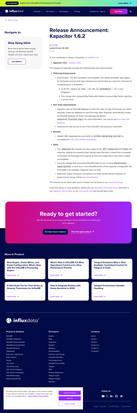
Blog (50, 339)
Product (52, 51)
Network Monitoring (13, 378)
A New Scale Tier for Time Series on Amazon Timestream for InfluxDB (25, 287)
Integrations (10, 351)
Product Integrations (56, 372)
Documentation (54, 351)
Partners (94, 342)
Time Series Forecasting (15, 372)
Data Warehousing (13, 375)
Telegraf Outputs (54, 378)
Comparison (126, 406)
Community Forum (55, 360)
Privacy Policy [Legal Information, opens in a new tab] (43, 396)
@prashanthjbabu (90, 177)
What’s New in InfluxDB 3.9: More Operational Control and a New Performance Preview (67, 265)
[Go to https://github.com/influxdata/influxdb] (116, 396)
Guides (51, 336)
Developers (63, 11)
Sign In (102, 11)
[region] (43, 398)
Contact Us (94, 11)
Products (37, 11)
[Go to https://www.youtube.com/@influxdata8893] (103, 396)
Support (51, 345)
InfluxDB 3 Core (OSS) (57, 363)
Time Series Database (14, 369)
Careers (94, 339)
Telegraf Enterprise (13, 348)
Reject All (70, 398)
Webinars (52, 348)
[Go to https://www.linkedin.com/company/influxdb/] (111, 396)
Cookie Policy (114, 406)
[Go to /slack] (121, 396)
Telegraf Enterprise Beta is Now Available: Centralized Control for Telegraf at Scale (110, 265)
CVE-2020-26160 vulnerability (83, 139)
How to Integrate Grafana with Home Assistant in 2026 (65, 287)
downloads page (115, 182)
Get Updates (17, 61)
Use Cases (50, 11)
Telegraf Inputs (54, 375)
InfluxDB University (55, 357)
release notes (75, 62)
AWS (50, 369)
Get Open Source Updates (55, 231)
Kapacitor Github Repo (62, 191)
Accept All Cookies (70, 393)
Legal (96, 406)
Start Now (119, 11)
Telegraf (51, 366)
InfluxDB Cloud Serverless (15, 342)
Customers (52, 342)
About (93, 336)
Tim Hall (55, 45)
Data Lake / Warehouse (14, 354)
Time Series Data (12, 366)
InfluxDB (9, 336)
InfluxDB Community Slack (105, 187)
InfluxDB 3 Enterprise (13, 339)
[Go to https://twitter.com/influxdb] (107, 396)
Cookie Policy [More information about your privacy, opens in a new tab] (33, 396)
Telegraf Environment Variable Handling (109, 287)
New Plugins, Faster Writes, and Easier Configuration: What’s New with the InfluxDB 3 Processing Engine (24, 266)
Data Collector (11, 357)
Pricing (77, 11)
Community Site (85, 191)
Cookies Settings (69, 404)
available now (93, 57)
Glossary (52, 381)
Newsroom (95, 345)
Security (103, 406)
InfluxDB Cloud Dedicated (15, 345)
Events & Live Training (56, 354)
